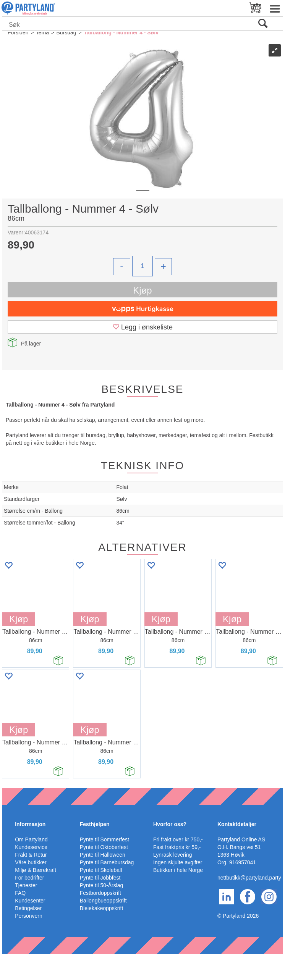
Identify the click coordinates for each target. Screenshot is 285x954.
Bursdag (66, 32)
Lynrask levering (172, 855)
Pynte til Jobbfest (100, 878)
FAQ (20, 893)
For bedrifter (29, 878)
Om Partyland (31, 839)
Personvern (28, 916)
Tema (42, 32)
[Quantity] (142, 266)
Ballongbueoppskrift (103, 901)
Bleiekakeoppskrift (101, 908)
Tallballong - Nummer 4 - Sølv (121, 32)
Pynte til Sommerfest (104, 839)
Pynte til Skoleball (101, 870)
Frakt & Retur (31, 855)
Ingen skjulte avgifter (177, 862)
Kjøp (142, 290)
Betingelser (28, 908)
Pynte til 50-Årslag (101, 885)
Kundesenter (30, 901)
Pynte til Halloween (102, 855)
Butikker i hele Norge (178, 870)
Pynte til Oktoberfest (104, 847)
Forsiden (18, 32)
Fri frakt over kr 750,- (178, 839)
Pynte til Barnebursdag (107, 862)
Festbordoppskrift (100, 893)
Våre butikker (30, 862)
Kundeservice (31, 847)
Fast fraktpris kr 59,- (177, 847)
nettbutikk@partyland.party (249, 878)
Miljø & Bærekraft (35, 870)
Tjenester (26, 885)
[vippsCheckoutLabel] (142, 308)
